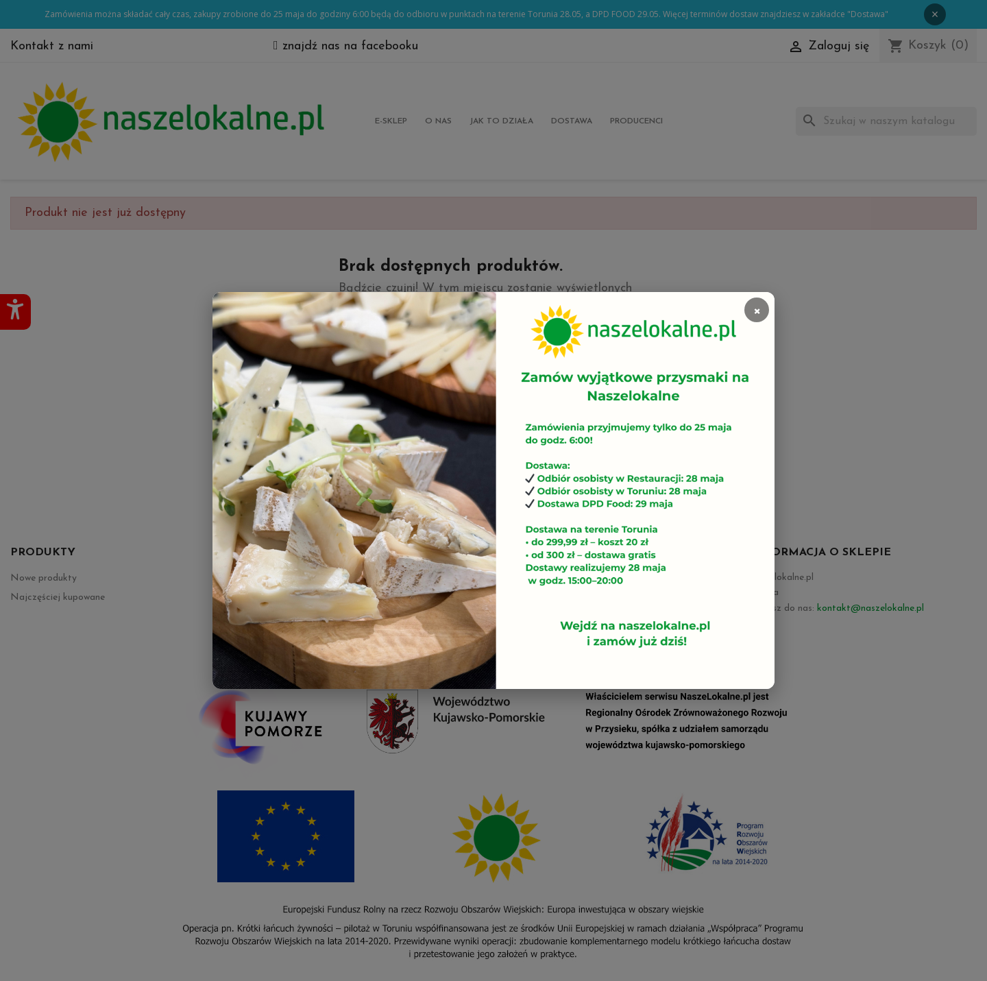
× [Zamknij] (757, 310)
